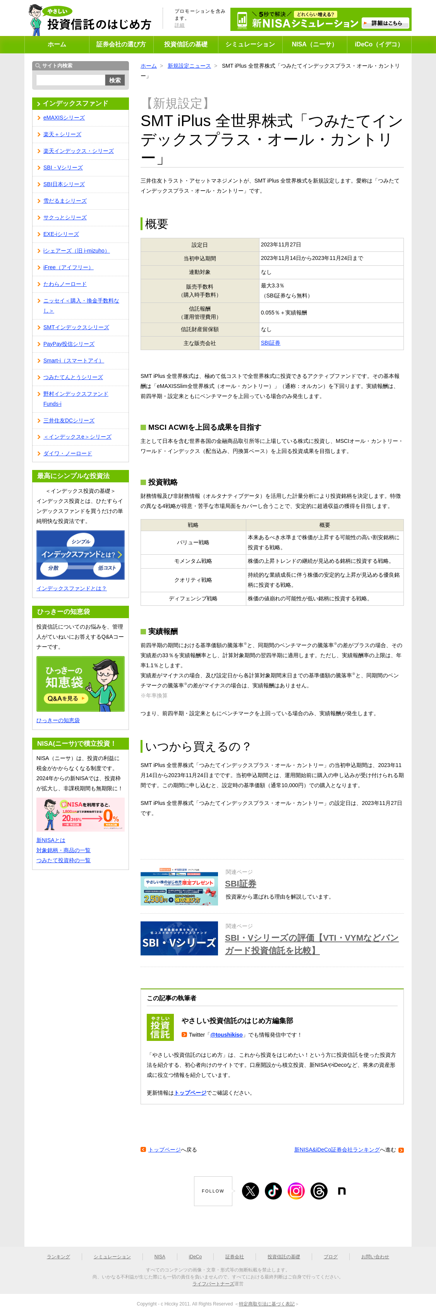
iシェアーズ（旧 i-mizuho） (76, 251)
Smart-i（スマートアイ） (73, 360)
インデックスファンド (75, 103)
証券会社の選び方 (121, 44)
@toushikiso (226, 1035)
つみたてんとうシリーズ (73, 377)
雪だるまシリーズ (65, 201)
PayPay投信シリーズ (68, 344)
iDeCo (195, 1256)
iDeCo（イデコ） (379, 44)
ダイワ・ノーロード (67, 453)
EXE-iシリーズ (61, 234)
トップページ (190, 1093)
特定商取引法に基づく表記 (267, 1304)
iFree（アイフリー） (68, 267)
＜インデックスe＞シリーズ (77, 437)
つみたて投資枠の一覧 (63, 860)
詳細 (180, 25)
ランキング (58, 1256)
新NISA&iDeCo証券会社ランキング (337, 1150)
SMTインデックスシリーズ (76, 327)
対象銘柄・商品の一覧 (63, 850)
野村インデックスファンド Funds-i (75, 399)
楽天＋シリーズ (62, 134)
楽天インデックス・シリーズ (78, 151)
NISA (159, 1256)
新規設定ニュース (189, 66)
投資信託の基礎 (186, 44)
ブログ (331, 1256)
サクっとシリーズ (65, 217)
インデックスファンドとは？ (71, 588)
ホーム (57, 44)
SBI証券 (271, 343)
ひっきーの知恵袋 (58, 720)
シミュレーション (250, 44)
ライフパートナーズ (213, 1284)
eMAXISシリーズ (64, 117)
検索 (115, 80)
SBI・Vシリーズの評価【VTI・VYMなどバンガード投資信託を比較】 (312, 944)
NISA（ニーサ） (315, 44)
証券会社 (234, 1256)
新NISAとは (50, 840)
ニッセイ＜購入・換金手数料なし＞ (81, 305)
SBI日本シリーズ (64, 184)
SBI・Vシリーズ (63, 167)
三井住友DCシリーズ (68, 420)
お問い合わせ (375, 1256)
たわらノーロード (65, 284)
